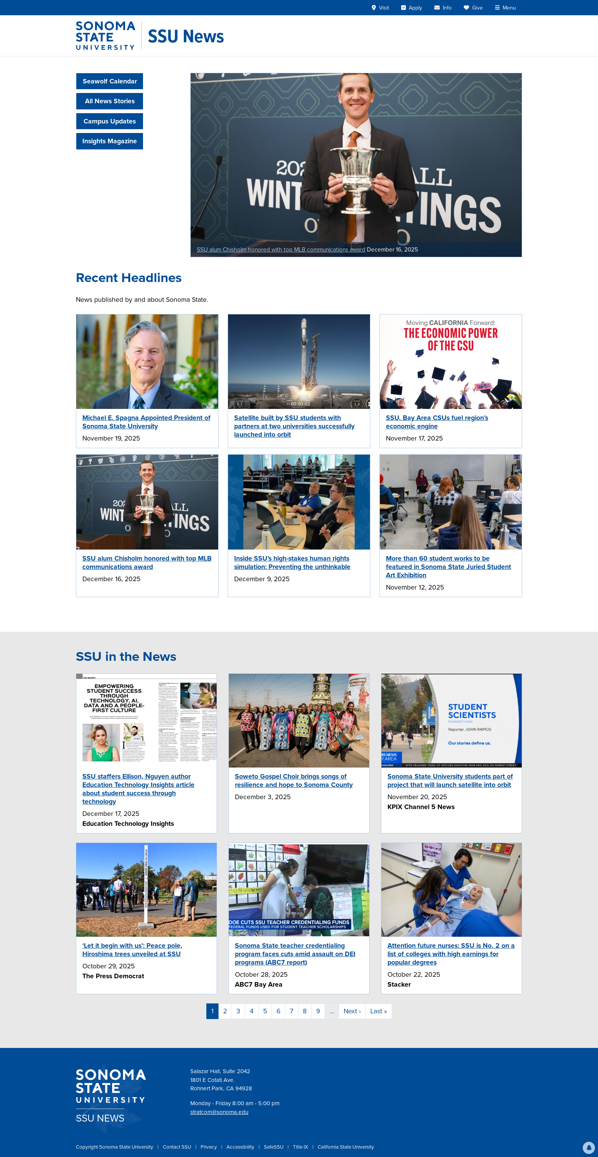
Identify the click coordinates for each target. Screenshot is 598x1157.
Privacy (209, 1147)
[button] (589, 1148)
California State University (346, 1147)
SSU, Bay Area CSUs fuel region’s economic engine (437, 422)
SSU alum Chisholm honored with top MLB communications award (281, 249)
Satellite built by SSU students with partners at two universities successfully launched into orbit (294, 426)
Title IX (301, 1147)
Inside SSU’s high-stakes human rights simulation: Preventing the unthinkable (292, 562)
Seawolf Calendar (110, 81)
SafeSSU (274, 1147)
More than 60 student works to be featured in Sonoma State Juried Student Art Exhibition (448, 566)
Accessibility (241, 1147)
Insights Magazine (109, 141)
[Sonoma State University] (109, 35)
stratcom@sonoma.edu (219, 1112)
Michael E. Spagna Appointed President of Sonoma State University (146, 422)
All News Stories (110, 101)
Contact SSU (177, 1147)
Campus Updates (110, 121)
